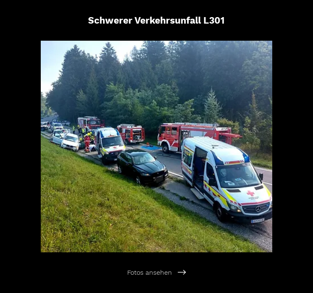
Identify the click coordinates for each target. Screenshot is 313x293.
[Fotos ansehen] (157, 272)
